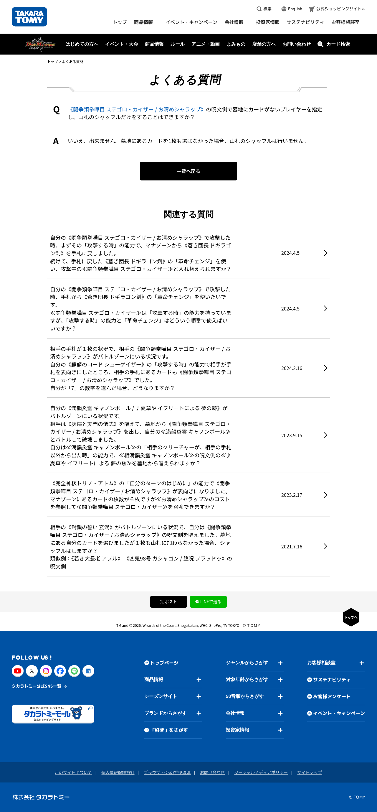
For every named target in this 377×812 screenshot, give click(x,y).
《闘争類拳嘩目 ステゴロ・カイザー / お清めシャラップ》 (137, 109)
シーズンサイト (160, 696)
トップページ (164, 663)
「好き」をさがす (169, 730)
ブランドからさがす (165, 713)
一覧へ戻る (188, 171)
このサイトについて (73, 772)
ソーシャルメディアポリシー (261, 772)
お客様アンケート (332, 696)
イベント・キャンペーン (339, 713)
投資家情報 (237, 729)
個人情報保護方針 (117, 772)
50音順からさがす (245, 696)
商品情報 (153, 679)
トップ (52, 61)
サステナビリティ (332, 679)
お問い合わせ (296, 44)
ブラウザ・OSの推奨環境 (167, 772)
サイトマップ (309, 772)
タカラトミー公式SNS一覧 (36, 685)
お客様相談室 (321, 662)
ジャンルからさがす (247, 662)
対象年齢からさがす (247, 679)
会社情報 (235, 713)
